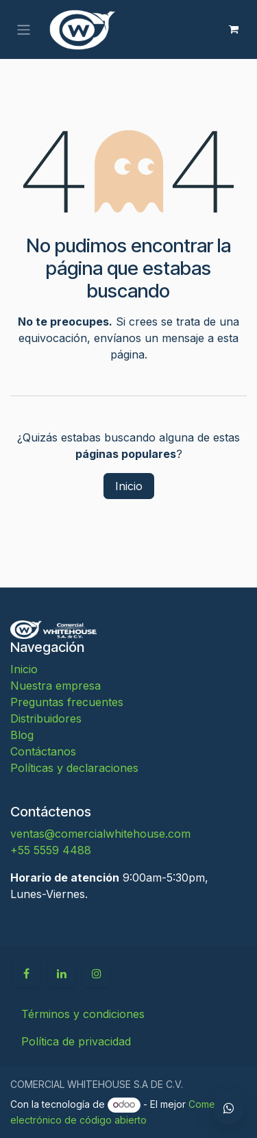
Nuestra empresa (55, 685)
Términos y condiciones (83, 1014)
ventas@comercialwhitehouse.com (100, 833)
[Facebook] (26, 973)
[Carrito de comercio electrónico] (234, 29)
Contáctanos (43, 751)
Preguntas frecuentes (66, 702)
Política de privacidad (76, 1041)
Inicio (129, 486)
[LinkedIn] (61, 973)
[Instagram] (96, 973)
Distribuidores (46, 718)
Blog (22, 735)
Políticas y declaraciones (74, 768)
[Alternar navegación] (23, 29)
